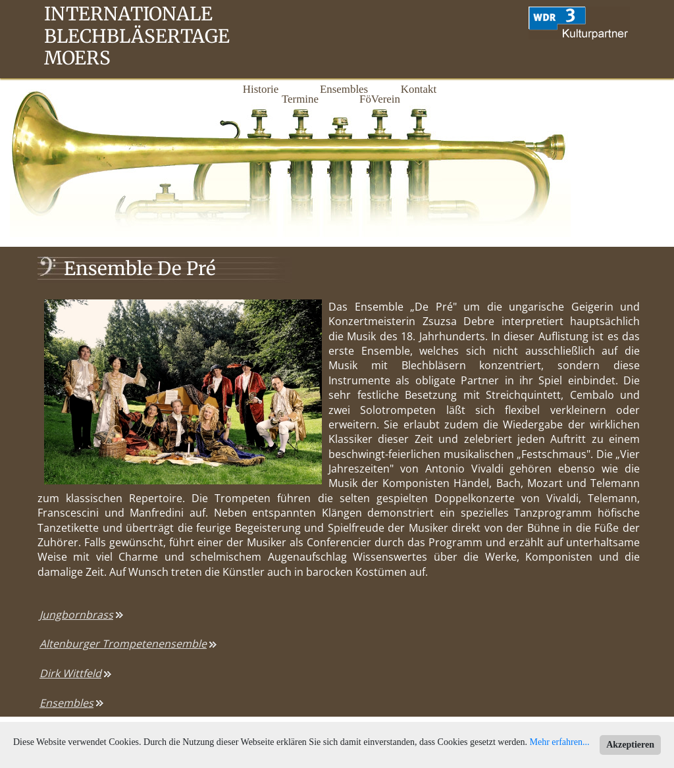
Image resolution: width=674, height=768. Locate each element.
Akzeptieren (630, 745)
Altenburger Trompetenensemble (123, 643)
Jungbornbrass (76, 614)
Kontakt (418, 89)
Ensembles (339, 89)
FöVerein (379, 99)
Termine (300, 99)
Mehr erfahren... (560, 742)
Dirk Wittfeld (70, 673)
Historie (260, 89)
